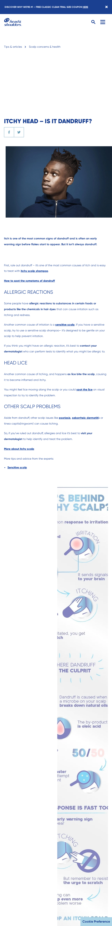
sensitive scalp (65, 324)
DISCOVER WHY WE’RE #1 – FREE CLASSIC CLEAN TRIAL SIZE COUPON (46, 7)
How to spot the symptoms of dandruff (29, 280)
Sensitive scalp (17, 467)
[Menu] (102, 22)
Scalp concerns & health (45, 46)
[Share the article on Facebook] (9, 132)
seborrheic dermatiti (85, 418)
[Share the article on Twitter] (19, 132)
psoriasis (65, 418)
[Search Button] (93, 22)
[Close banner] (106, 7)
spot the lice (84, 389)
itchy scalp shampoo (34, 271)
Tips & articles (13, 46)
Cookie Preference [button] (96, 921)
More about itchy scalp (19, 449)
